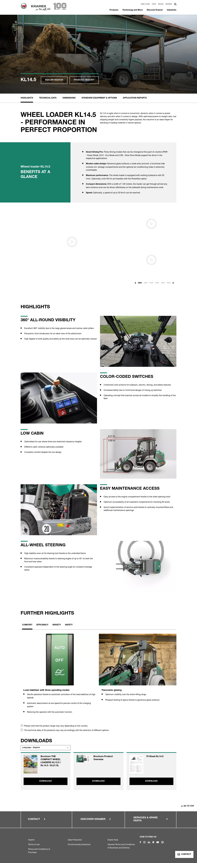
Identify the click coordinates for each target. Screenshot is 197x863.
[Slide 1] (140, 282)
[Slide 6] (169, 282)
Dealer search (54, 80)
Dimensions (69, 98)
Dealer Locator (145, 4)
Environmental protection (79, 844)
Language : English (31, 748)
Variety (56, 625)
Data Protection (75, 839)
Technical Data (48, 98)
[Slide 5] (163, 282)
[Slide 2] (145, 282)
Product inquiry (84, 80)
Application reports (135, 98)
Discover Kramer (155, 10)
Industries (171, 10)
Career (154, 4)
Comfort (27, 625)
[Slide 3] (151, 282)
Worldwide (168, 4)
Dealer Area (113, 839)
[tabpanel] (59, 676)
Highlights (27, 98)
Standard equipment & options (99, 98)
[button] (135, 283)
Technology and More (132, 10)
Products (114, 10)
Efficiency (42, 625)
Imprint (31, 839)
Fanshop (160, 4)
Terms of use (34, 844)
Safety (69, 625)
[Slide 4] (157, 282)
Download (45, 781)
